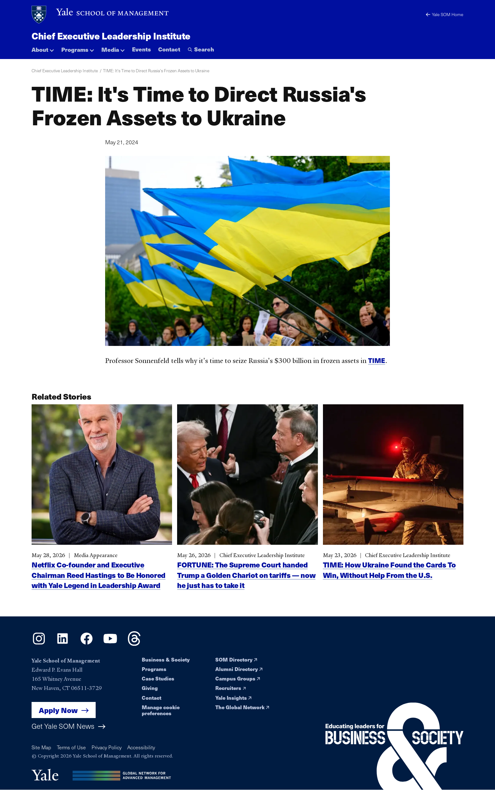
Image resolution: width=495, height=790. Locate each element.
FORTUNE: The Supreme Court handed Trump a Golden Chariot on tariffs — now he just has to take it (246, 582)
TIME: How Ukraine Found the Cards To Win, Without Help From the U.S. (389, 577)
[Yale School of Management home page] (101, 15)
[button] (43, 48)
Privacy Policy (107, 747)
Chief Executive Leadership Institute (111, 35)
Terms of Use (71, 747)
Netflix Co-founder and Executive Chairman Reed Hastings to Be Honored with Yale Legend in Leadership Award (98, 582)
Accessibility (141, 747)
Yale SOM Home (444, 14)
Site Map (41, 747)
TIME (376, 363)
